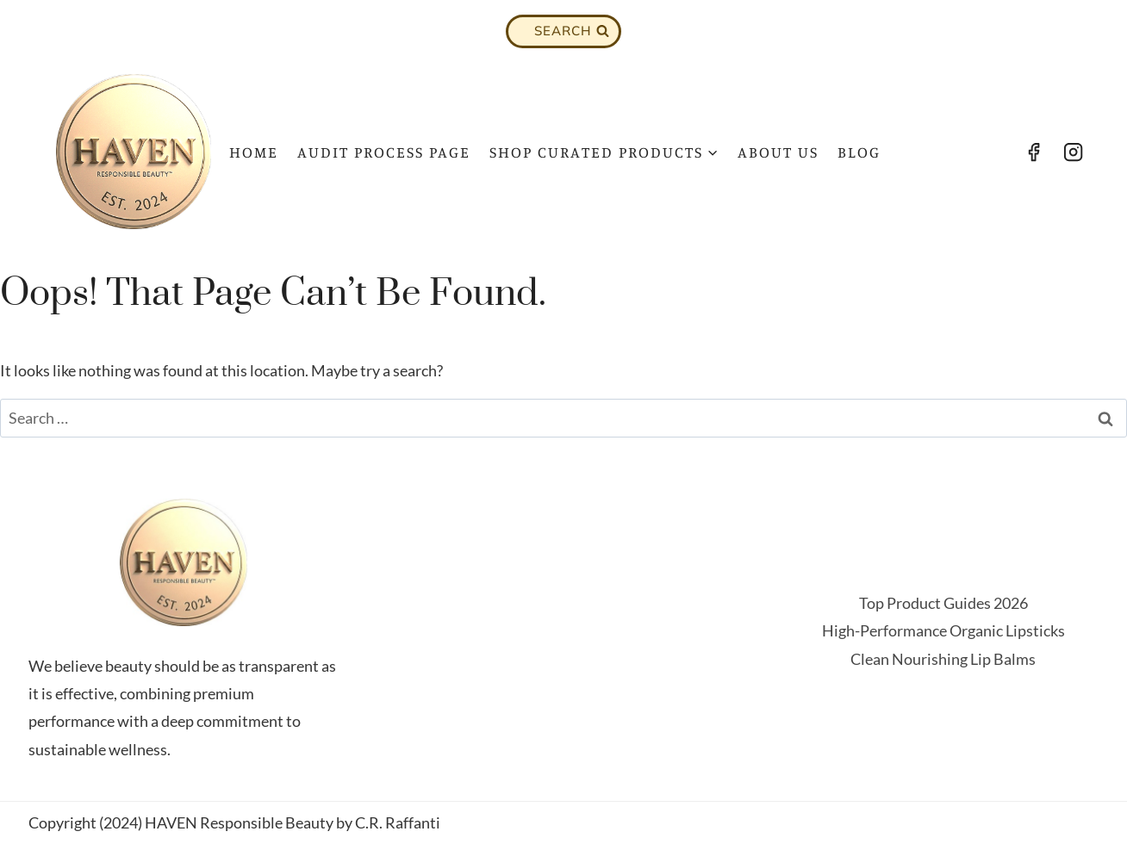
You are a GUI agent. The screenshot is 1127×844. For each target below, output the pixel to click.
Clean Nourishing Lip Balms (943, 658)
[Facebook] (1033, 151)
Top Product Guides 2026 (943, 602)
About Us (778, 151)
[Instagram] (1073, 151)
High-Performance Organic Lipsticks (943, 630)
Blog (859, 151)
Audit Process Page (383, 151)
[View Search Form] (563, 31)
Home (253, 151)
